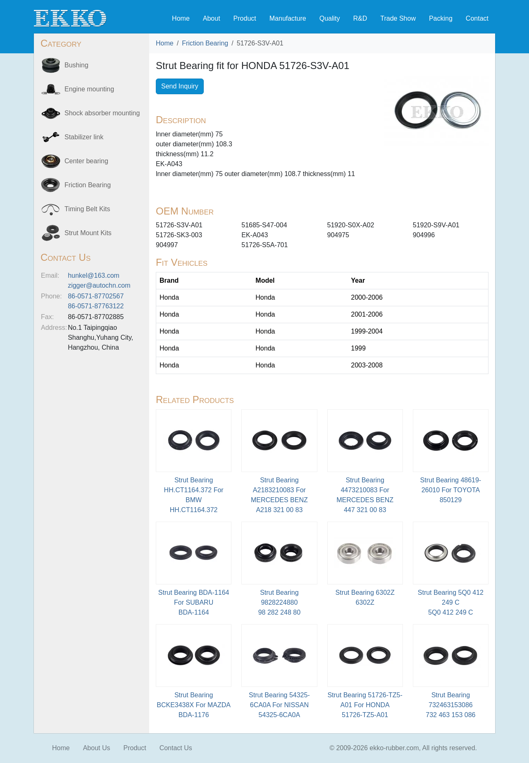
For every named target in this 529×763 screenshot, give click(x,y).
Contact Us (176, 747)
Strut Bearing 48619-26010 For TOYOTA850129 (450, 490)
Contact (477, 18)
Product (245, 18)
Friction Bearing (205, 43)
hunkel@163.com (93, 275)
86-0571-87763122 (96, 306)
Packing (441, 18)
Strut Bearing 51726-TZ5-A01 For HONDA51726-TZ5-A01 (364, 704)
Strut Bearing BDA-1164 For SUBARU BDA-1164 (193, 602)
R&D (360, 18)
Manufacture (287, 18)
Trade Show (398, 18)
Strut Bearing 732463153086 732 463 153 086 (450, 704)
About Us (96, 747)
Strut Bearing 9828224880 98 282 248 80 (279, 602)
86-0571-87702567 (96, 296)
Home (181, 18)
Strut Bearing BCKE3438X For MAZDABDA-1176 (194, 704)
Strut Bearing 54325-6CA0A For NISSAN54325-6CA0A (279, 704)
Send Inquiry (179, 86)
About (211, 18)
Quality (329, 18)
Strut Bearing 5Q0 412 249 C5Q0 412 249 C (451, 602)
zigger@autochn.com (99, 285)
